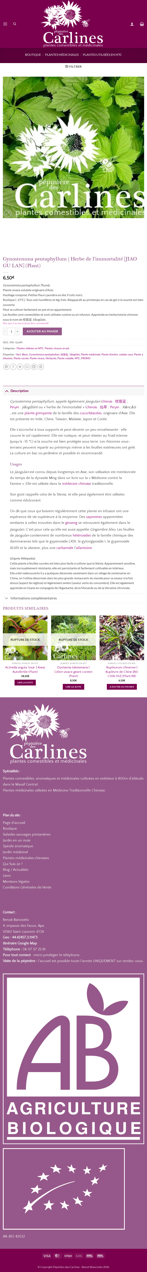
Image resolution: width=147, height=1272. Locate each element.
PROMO (85, 358)
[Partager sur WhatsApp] (6, 367)
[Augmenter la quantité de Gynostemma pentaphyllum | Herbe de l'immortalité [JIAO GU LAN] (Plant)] (17, 331)
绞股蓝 (64, 354)
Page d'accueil (14, 823)
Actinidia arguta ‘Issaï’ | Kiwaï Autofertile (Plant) (25, 669)
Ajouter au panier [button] (122, 686)
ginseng (71, 523)
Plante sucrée (21, 358)
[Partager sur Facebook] (13, 367)
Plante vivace (37, 358)
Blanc (25, 354)
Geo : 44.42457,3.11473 (20, 937)
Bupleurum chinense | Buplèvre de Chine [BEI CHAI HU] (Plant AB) (121, 672)
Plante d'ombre (109, 354)
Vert (18, 354)
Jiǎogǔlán (74, 354)
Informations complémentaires (30, 599)
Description (16, 391)
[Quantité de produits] (11, 331)
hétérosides (82, 535)
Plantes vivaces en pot (57, 348)
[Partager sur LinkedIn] (34, 367)
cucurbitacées (91, 413)
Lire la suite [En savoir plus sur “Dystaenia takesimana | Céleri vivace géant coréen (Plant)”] (73, 686)
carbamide (64, 548)
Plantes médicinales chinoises (26, 858)
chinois (107, 401)
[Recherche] (14, 24)
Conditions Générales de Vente (27, 887)
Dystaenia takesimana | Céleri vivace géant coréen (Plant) (73, 672)
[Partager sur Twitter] (20, 367)
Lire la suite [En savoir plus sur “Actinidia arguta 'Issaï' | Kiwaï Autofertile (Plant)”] (25, 682)
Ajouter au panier (42, 331)
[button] (5, 24)
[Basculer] (6, 391)
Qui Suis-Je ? (13, 864)
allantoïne (84, 548)
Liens (7, 876)
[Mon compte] (132, 24)
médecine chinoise (76, 484)
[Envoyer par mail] (27, 367)
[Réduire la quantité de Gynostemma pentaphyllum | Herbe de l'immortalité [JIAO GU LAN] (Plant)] (5, 331)
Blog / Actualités (15, 870)
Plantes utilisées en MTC (102, 54)
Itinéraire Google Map (20, 943)
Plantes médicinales (62, 54)
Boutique (33, 54)
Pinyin (14, 407)
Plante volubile (65, 358)
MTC (77, 358)
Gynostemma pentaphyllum (44, 354)
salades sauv (126, 354)
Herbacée (51, 358)
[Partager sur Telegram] (41, 367)
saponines (94, 517)
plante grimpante (38, 413)
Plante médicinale (90, 354)
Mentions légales (16, 882)
